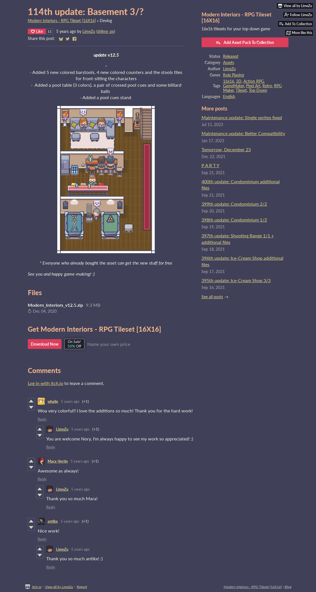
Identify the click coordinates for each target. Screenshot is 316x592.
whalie (53, 401)
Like (37, 31)
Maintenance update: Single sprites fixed (242, 117)
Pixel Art (253, 86)
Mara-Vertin (58, 461)
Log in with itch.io (45, 383)
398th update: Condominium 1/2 (234, 219)
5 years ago (70, 401)
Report (82, 587)
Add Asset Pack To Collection (245, 42)
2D (238, 81)
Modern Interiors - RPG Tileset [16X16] (62, 20)
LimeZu (88, 31)
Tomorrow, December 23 (226, 149)
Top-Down (258, 90)
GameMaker (233, 86)
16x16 (228, 81)
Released (230, 56)
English (229, 96)
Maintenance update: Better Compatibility (243, 133)
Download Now (44, 344)
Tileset (241, 90)
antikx (53, 521)
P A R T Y (210, 165)
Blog (288, 587)
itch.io (36, 587)
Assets (228, 62)
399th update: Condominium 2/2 (234, 203)
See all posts (212, 297)
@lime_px (105, 31)
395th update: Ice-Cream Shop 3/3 (236, 280)
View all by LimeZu (59, 587)
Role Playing (233, 75)
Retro (267, 86)
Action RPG (253, 81)
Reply (42, 419)
